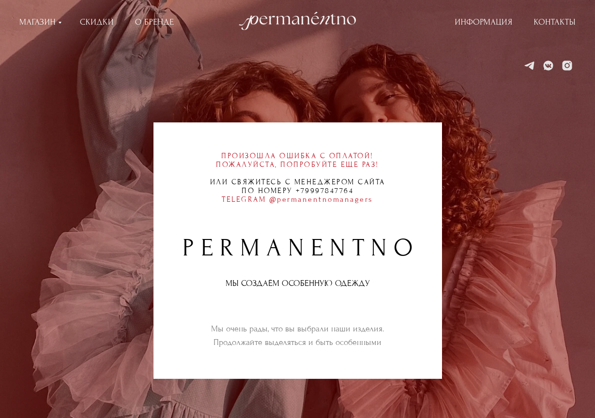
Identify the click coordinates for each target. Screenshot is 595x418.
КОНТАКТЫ (555, 22)
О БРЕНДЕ (154, 22)
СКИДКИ (97, 22)
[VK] (548, 66)
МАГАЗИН (37, 22)
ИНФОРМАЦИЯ (484, 22)
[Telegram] (529, 66)
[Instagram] (567, 66)
